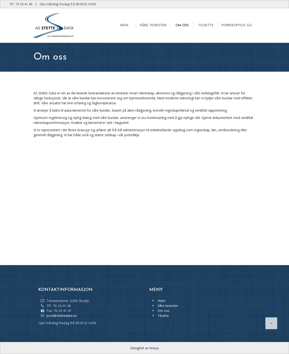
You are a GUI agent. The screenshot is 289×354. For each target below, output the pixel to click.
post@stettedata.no (62, 315)
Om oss (163, 310)
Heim (161, 300)
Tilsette (163, 315)
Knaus (154, 348)
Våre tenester (167, 305)
